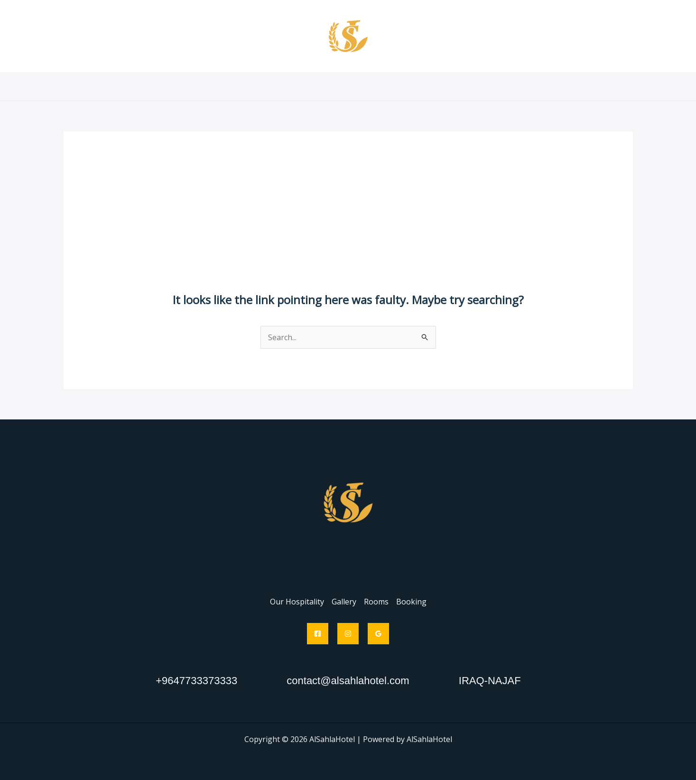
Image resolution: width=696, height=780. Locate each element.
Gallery (340, 86)
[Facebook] (317, 633)
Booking (423, 86)
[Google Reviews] (378, 633)
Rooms (380, 86)
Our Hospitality (286, 86)
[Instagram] (348, 633)
